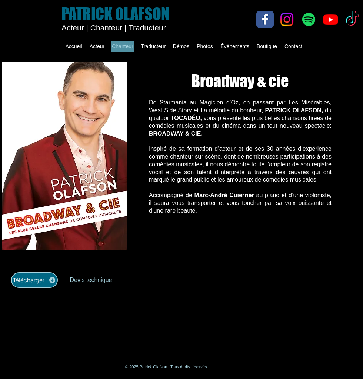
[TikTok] (352, 19)
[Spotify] (308, 19)
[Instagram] (287, 19)
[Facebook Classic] (265, 19)
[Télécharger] (34, 280)
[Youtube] (330, 19)
